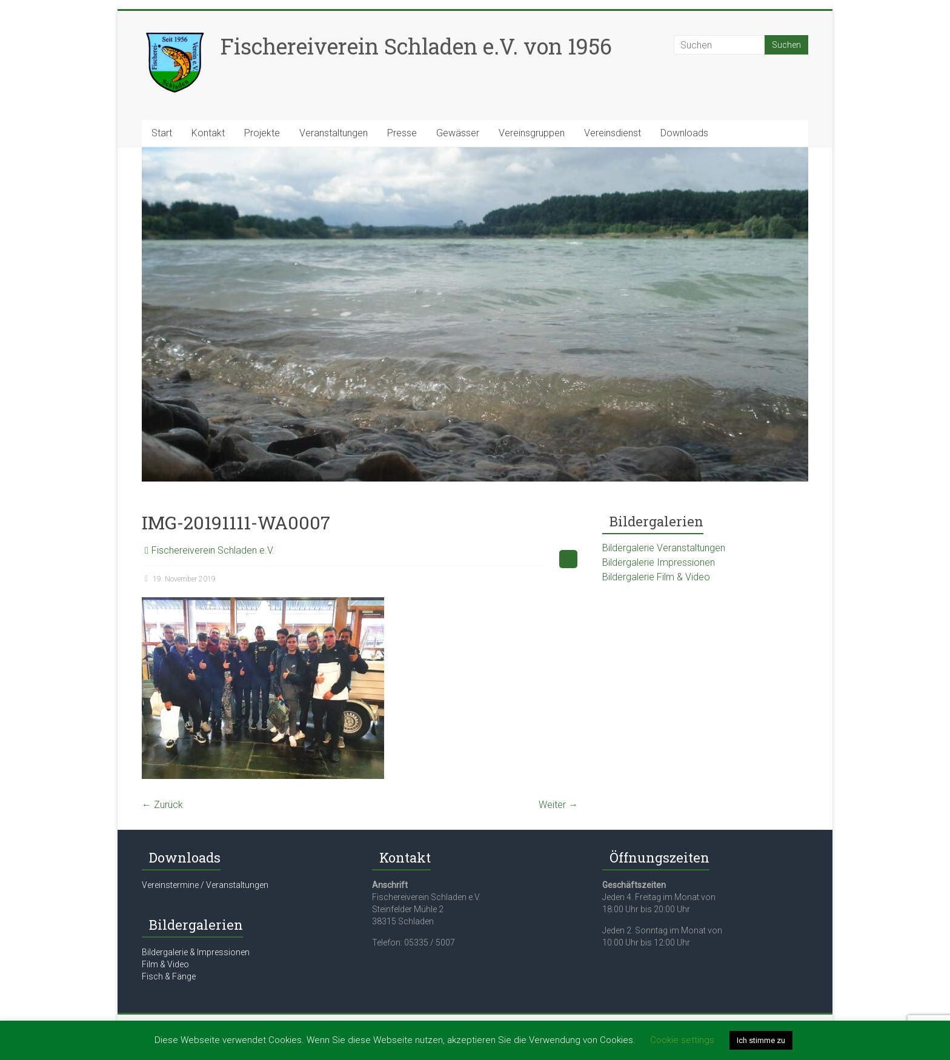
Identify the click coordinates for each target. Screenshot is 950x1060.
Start (161, 133)
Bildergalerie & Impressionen (196, 952)
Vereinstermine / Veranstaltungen (205, 885)
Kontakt (208, 133)
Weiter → (558, 804)
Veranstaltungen (333, 133)
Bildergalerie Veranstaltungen (663, 548)
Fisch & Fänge (169, 976)
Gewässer (457, 133)
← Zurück (162, 804)
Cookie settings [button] (682, 1040)
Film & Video (165, 964)
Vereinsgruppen (532, 133)
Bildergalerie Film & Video (656, 577)
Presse (402, 133)
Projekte (262, 133)
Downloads (684, 133)
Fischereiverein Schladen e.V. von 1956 (416, 46)
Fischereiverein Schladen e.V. (212, 550)
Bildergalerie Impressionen (658, 562)
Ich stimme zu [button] (761, 1040)
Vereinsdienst (612, 133)
